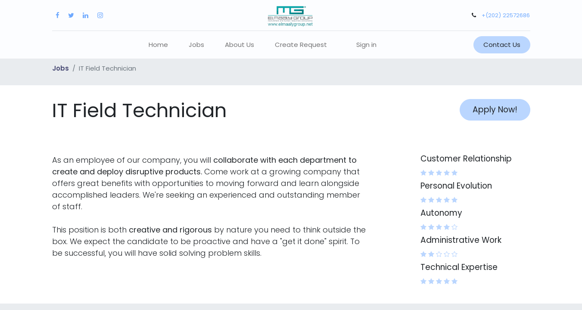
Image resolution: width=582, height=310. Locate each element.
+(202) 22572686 (506, 15)
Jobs (60, 68)
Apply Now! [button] (495, 109)
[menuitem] (158, 45)
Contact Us (501, 44)
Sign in (366, 44)
